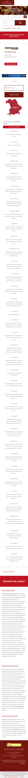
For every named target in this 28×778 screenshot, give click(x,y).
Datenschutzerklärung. (13, 776)
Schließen (22, 776)
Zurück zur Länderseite (9, 571)
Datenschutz (11, 761)
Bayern (14, 28)
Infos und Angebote (11, 64)
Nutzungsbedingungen (20, 761)
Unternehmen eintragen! (14, 127)
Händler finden (20, 22)
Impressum (23, 763)
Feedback (6, 761)
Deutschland (7, 28)
